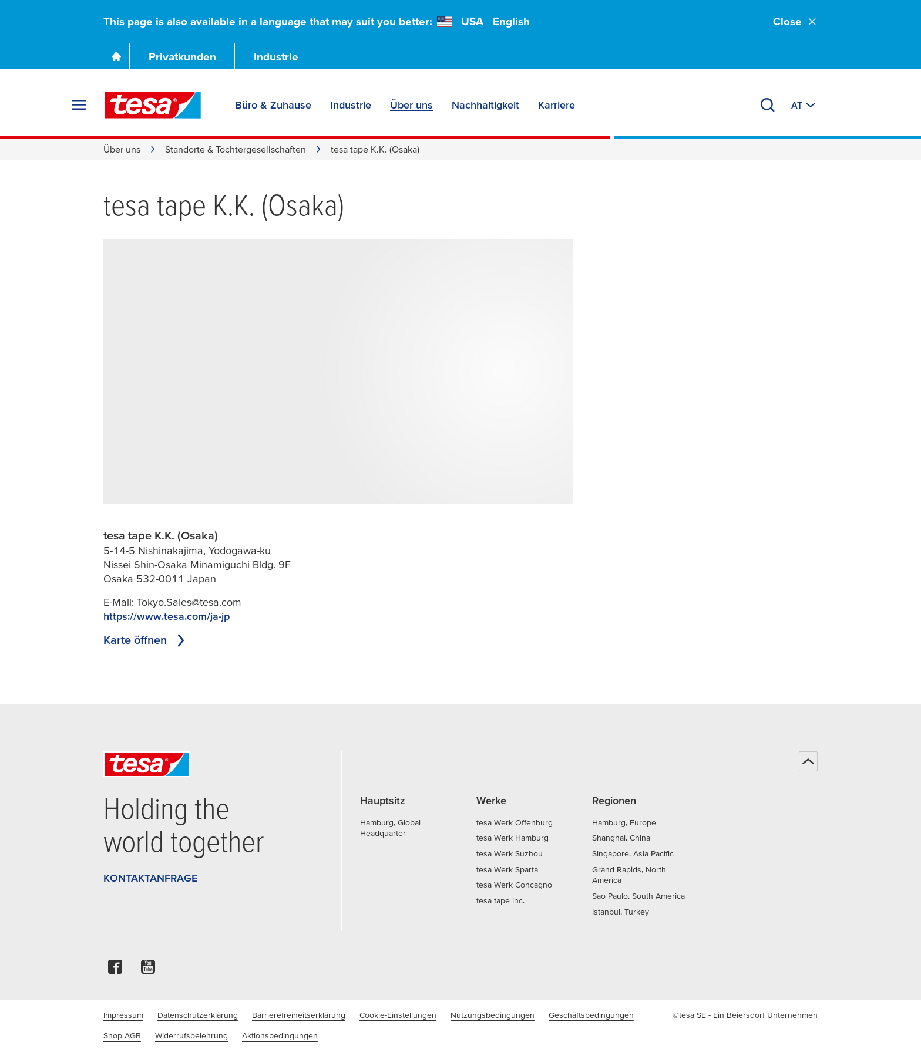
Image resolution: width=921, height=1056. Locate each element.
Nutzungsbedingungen (493, 1015)
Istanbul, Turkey (620, 911)
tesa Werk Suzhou (509, 853)
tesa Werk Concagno (514, 884)
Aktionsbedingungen (280, 1035)
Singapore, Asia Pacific (633, 853)
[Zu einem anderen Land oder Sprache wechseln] (804, 105)
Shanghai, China (621, 837)
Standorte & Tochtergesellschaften (235, 149)
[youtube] (148, 970)
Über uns (121, 149)
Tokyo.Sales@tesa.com (189, 602)
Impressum (123, 1015)
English (511, 21)
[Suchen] (767, 105)
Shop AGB (122, 1035)
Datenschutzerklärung (197, 1015)
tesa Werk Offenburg (514, 822)
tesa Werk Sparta (507, 869)
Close (795, 21)
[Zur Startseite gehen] (116, 56)
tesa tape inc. (500, 900)
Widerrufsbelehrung (191, 1035)
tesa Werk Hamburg (512, 837)
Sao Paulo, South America (638, 895)
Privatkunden (182, 56)
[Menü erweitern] (79, 105)
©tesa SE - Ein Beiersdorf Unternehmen (745, 1015)
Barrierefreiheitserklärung (298, 1015)
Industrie (276, 56)
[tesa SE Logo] (152, 105)
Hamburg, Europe (624, 822)
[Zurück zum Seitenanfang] (808, 761)
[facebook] (115, 970)
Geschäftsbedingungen (591, 1015)
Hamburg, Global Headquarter (390, 828)
